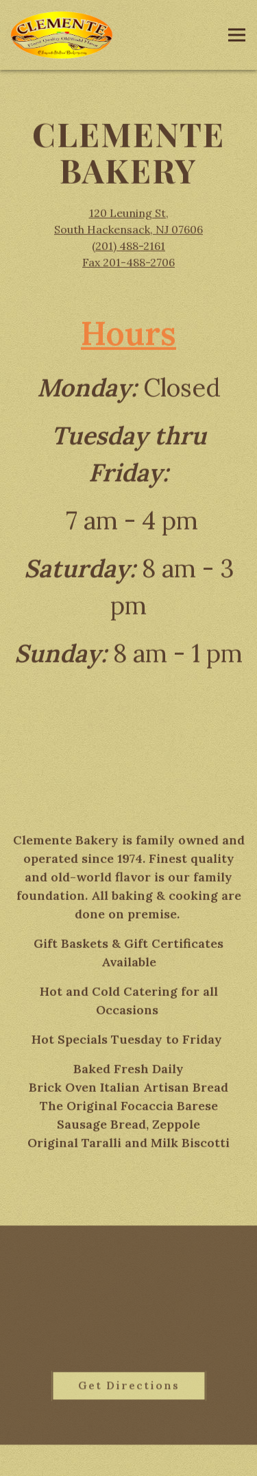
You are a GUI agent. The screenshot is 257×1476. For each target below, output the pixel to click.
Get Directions (142, 1386)
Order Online (128, 1458)
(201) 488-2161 (128, 247)
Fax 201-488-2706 (128, 264)
